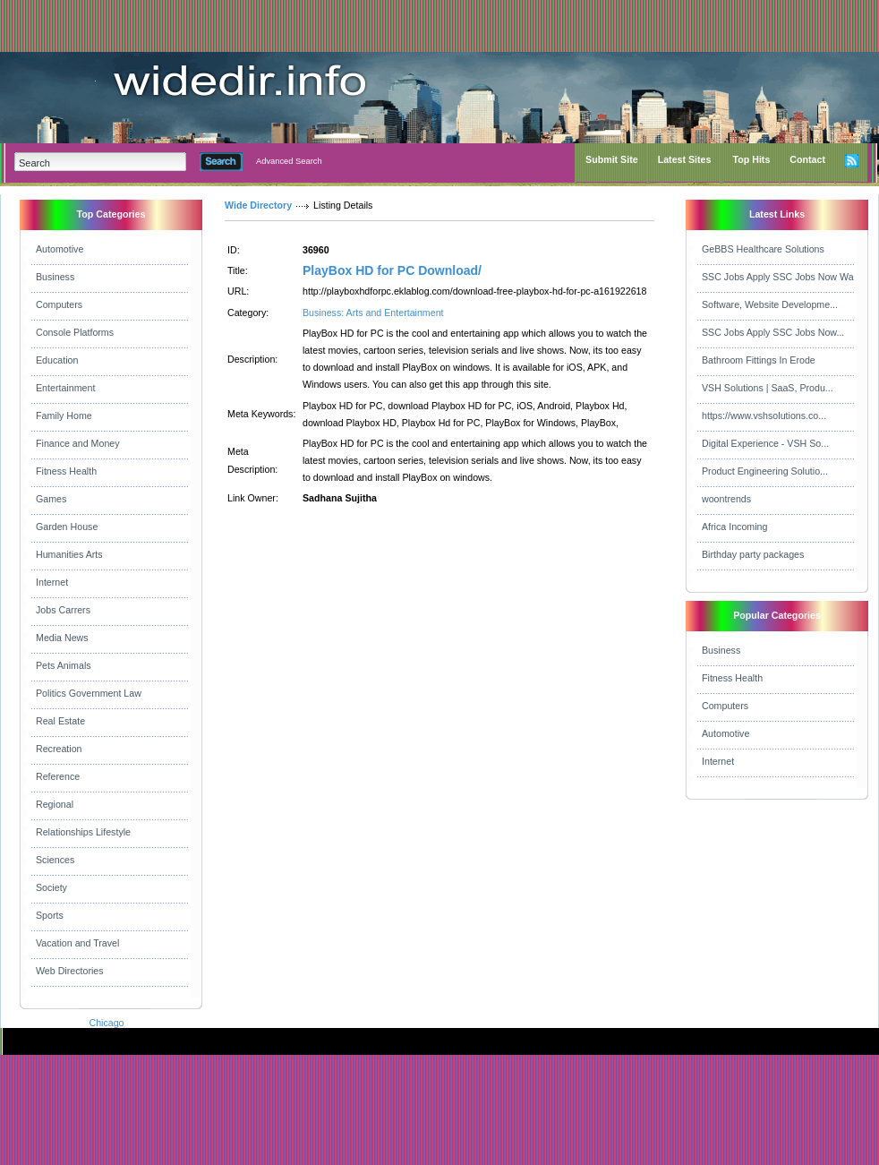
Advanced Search (289, 161)
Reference (58, 776)
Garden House (67, 526)
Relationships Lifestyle (83, 832)
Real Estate (60, 720)
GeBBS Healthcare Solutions (763, 249)
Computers (59, 304)
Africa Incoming (734, 526)
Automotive (59, 249)
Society (51, 887)
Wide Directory (258, 205)
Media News (62, 637)
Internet (52, 582)
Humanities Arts (69, 554)
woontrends (726, 498)
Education (57, 360)
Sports (50, 915)
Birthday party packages (753, 554)
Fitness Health (66, 471)
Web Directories (70, 970)
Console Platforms (75, 332)
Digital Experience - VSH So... (765, 443)
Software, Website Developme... (770, 304)
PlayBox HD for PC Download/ (392, 270)
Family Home (64, 415)
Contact (807, 159)
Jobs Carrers (63, 609)
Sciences (55, 859)
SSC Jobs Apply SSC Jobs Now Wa (778, 276)
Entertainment (65, 387)
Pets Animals (63, 665)
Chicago (106, 1022)
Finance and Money (78, 443)
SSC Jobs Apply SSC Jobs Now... (773, 332)
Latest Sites (685, 159)
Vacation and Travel (77, 943)
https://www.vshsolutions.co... (764, 415)
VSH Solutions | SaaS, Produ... (767, 387)
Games (51, 498)
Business (55, 276)
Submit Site (611, 159)
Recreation (59, 748)
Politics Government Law (88, 693)
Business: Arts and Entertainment (373, 312)
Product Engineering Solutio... (765, 471)
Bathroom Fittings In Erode (758, 360)
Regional (54, 804)
